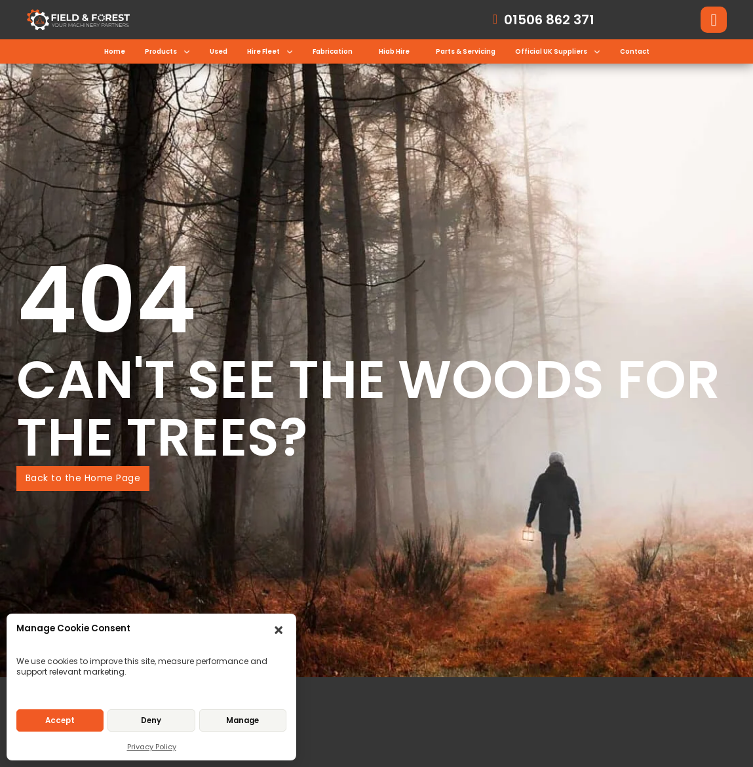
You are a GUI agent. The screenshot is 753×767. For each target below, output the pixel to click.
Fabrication (333, 51)
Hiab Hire (394, 51)
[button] (279, 631)
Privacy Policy (151, 746)
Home (114, 51)
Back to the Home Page (83, 477)
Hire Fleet (263, 51)
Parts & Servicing (465, 51)
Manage (242, 720)
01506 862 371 (549, 19)
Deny (151, 720)
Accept (60, 720)
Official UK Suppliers (551, 51)
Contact (634, 51)
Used (218, 51)
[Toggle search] (714, 20)
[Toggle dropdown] (186, 52)
